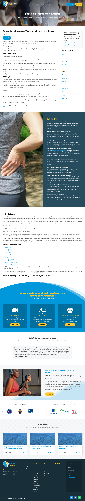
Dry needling (8, 254)
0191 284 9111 (42, 318)
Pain (63, 54)
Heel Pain (64, 98)
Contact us (42, 324)
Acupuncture (8, 252)
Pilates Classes (70, 324)
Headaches (64, 61)
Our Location (71, 475)
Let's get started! (70, 44)
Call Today (78, 4)
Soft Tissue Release (9, 259)
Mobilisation (8, 249)
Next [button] (38, 411)
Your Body (44, 4)
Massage (7, 255)
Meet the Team (47, 466)
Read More (23, 452)
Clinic (58, 4)
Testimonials (46, 468)
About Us (51, 4)
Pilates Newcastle (26, 470)
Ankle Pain (64, 95)
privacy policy (9, 498)
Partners (46, 471)
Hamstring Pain (65, 88)
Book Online (71, 4)
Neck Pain (64, 64)
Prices (56, 466)
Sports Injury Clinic (27, 468)
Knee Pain (64, 91)
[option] (42, 352)
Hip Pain (64, 81)
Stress (63, 58)
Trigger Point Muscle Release (11, 260)
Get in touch (42, 315)
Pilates (63, 170)
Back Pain (65, 71)
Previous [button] (2, 411)
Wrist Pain (64, 78)
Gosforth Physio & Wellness (20, 496)
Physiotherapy (25, 466)
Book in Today (15, 324)
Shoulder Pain (65, 68)
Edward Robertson (21, 498)
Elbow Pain (64, 75)
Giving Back (46, 473)
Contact (63, 4)
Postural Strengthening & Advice (12, 264)
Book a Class (25, 471)
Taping (6, 257)
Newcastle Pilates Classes (70, 315)
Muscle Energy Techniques (11, 262)
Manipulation (8, 250)
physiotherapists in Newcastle (59, 150)
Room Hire (46, 470)
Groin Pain (64, 85)
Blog (45, 475)
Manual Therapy (8, 247)
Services (36, 4)
